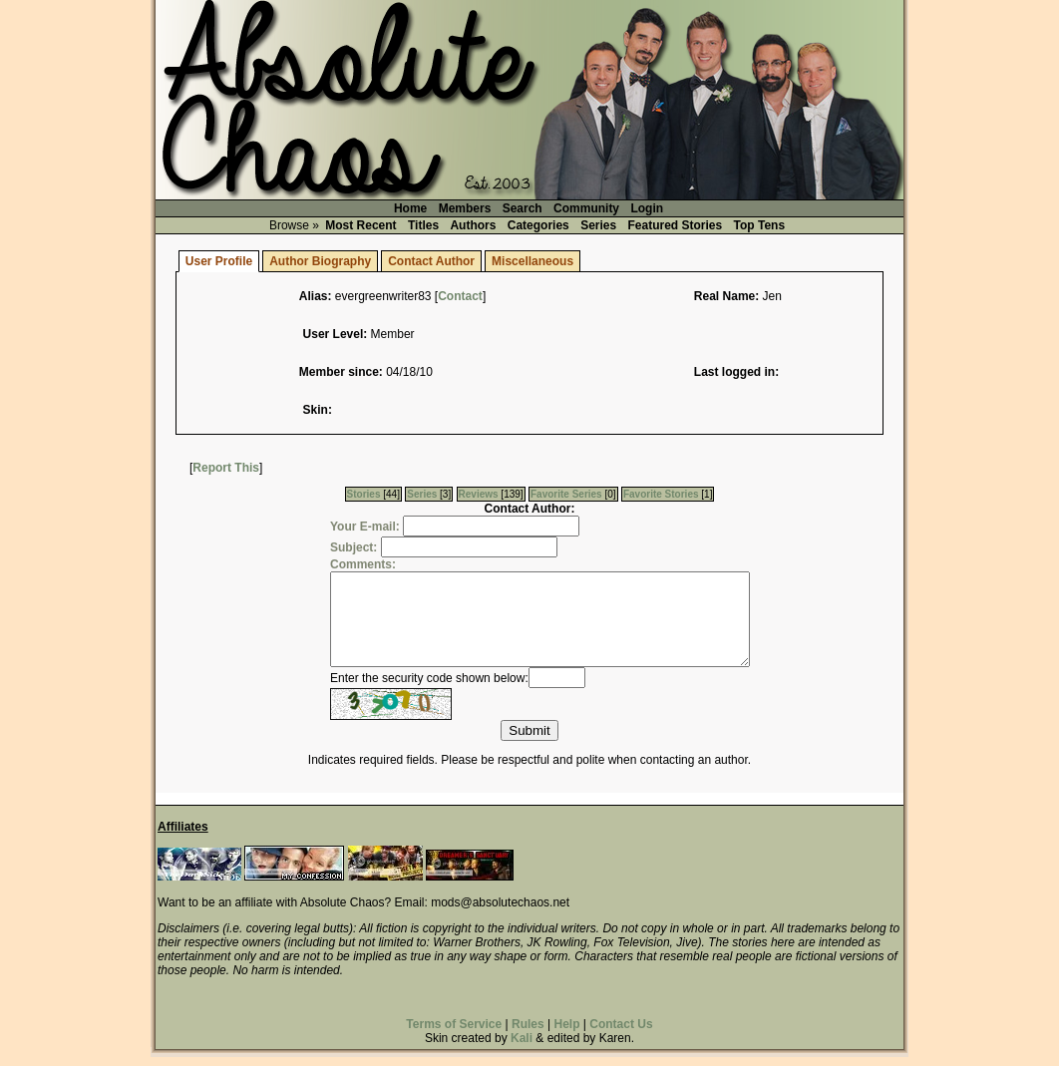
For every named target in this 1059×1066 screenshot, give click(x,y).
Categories (538, 225)
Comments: (363, 564)
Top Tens (760, 225)
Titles (423, 225)
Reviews (479, 494)
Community (586, 208)
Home (410, 208)
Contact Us (620, 1033)
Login (646, 208)
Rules (528, 1033)
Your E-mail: (365, 526)
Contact (460, 296)
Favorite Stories (661, 494)
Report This (225, 468)
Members (465, 208)
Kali (521, 1047)
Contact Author (431, 261)
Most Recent (360, 225)
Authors (473, 225)
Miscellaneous (532, 261)
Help (566, 1033)
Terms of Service (454, 1033)
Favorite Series (566, 494)
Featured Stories (675, 225)
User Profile (218, 261)
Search (522, 208)
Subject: (353, 547)
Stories (364, 494)
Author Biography (320, 261)
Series (598, 225)
